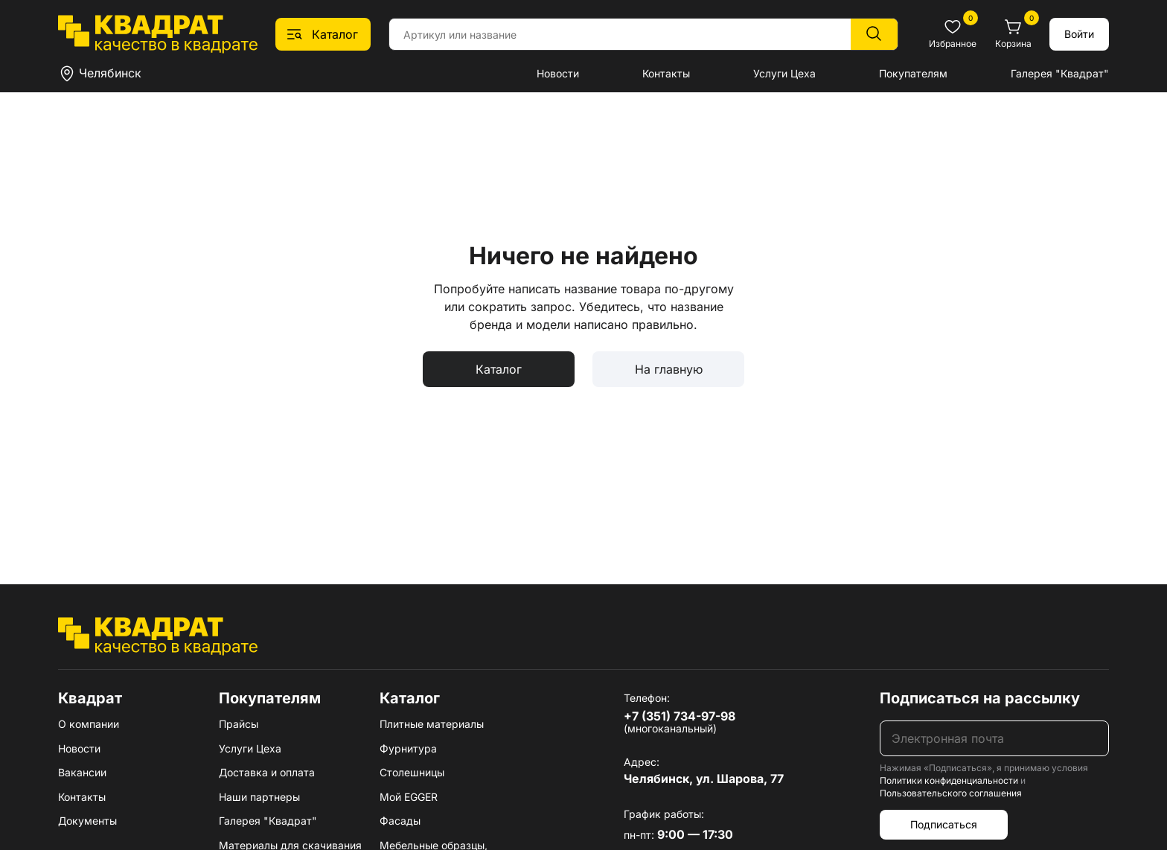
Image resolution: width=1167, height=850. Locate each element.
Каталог (499, 369)
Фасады (400, 820)
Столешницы (412, 772)
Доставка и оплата (267, 772)
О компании (88, 724)
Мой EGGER (409, 796)
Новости (558, 73)
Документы (87, 820)
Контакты (666, 73)
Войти (1079, 34)
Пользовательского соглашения (951, 793)
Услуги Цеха (784, 73)
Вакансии (82, 772)
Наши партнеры (259, 796)
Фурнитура (408, 748)
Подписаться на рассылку (980, 698)
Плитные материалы (432, 724)
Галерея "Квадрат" (1060, 73)
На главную (669, 369)
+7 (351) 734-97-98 (679, 716)
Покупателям (913, 73)
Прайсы (238, 724)
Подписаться (943, 824)
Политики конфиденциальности (949, 780)
